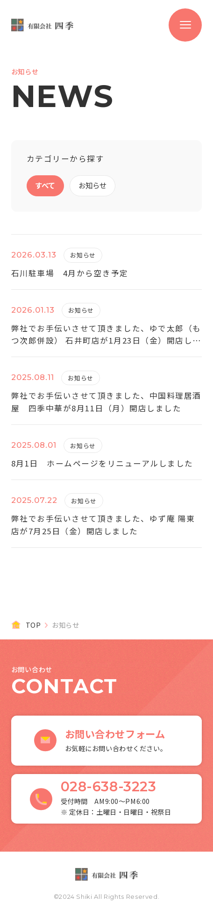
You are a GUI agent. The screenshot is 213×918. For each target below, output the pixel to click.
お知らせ (92, 185)
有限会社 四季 (42, 25)
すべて (45, 185)
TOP (33, 625)
